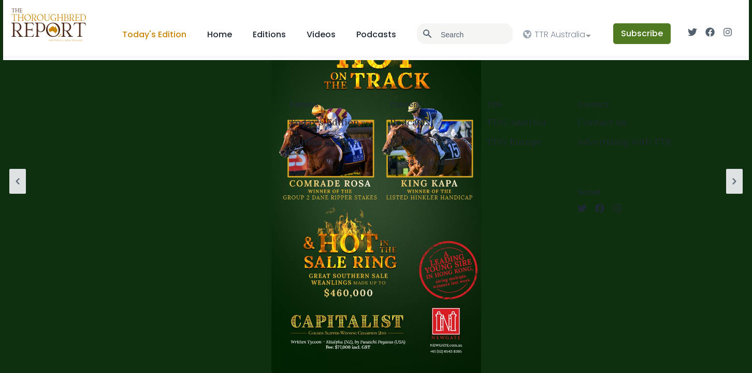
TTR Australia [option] (559, 34)
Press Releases (423, 161)
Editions (269, 34)
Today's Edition (154, 34)
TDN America (516, 122)
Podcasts (376, 34)
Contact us (602, 122)
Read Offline (417, 142)
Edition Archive (324, 142)
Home (219, 34)
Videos (321, 34)
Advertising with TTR (624, 142)
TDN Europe (514, 142)
